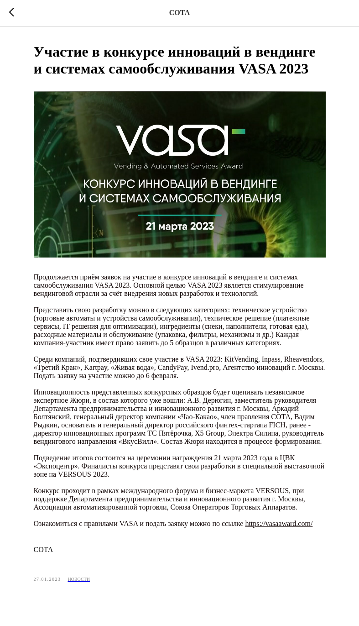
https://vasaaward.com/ (278, 523)
